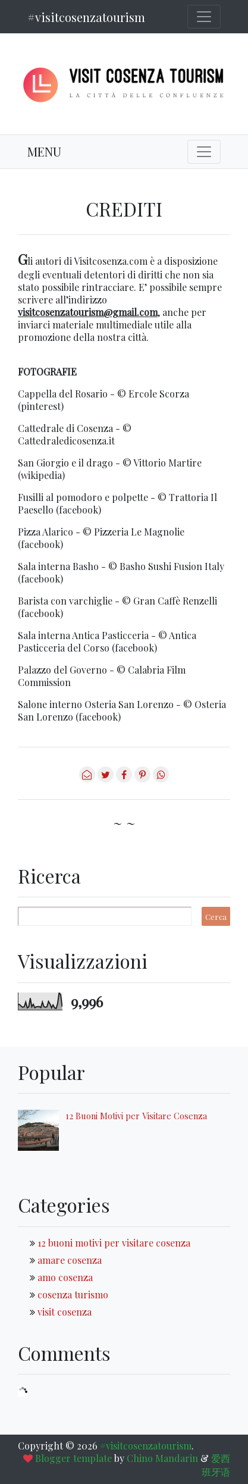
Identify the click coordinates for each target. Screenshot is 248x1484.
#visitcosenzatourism (86, 17)
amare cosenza (69, 1260)
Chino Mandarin (162, 1458)
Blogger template (73, 1458)
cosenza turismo (72, 1294)
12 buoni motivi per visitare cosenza (113, 1242)
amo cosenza (65, 1277)
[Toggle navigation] (204, 17)
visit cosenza (64, 1311)
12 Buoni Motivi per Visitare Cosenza (136, 1116)
